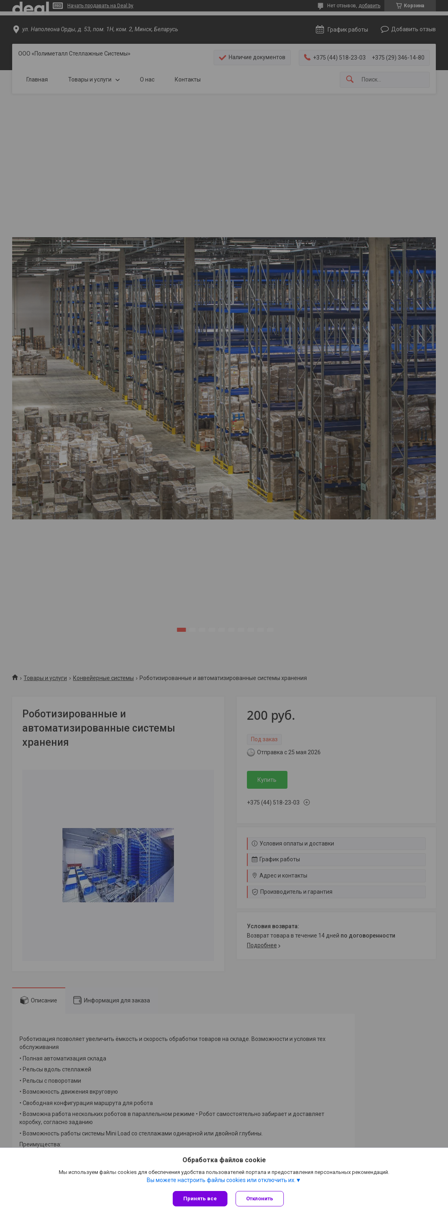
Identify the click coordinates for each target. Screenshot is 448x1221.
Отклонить (259, 1198)
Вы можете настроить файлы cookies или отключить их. (221, 1180)
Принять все (200, 1198)
